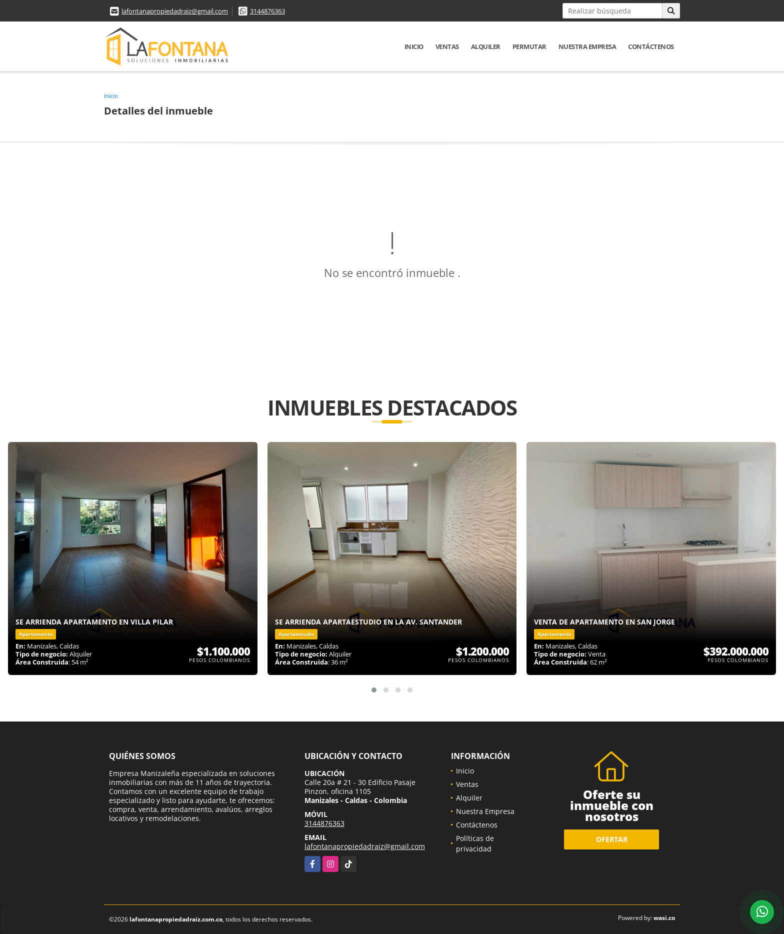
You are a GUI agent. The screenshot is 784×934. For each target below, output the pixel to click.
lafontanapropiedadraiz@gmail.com (175, 11)
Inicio (414, 46)
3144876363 (267, 11)
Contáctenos (651, 46)
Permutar (529, 46)
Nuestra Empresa (587, 46)
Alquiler (485, 46)
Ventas (447, 46)
